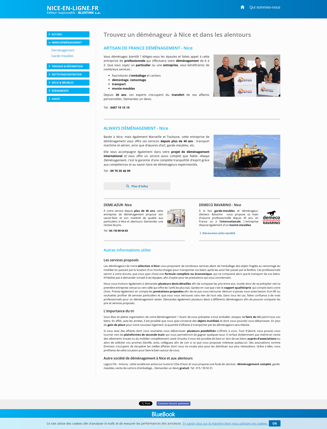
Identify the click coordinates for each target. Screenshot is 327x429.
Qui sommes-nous (264, 7)
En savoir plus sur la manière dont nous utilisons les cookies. (225, 423)
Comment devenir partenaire (173, 403)
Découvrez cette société (218, 233)
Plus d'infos (139, 186)
